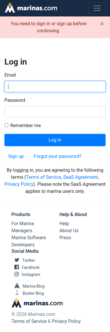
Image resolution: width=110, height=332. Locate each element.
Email (10, 75)
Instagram (25, 274)
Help (64, 223)
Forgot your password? (57, 156)
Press (65, 237)
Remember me (25, 125)
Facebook (25, 267)
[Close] (102, 24)
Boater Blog (27, 293)
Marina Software (28, 237)
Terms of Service (43, 177)
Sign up (16, 156)
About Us (69, 230)
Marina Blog (28, 286)
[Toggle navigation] (97, 8)
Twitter (23, 260)
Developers (23, 244)
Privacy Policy (18, 184)
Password (14, 100)
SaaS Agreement (80, 177)
